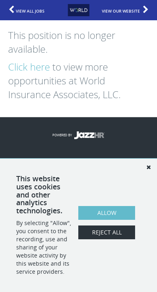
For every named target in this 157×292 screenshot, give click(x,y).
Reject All (107, 232)
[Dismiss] (148, 167)
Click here (29, 66)
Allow (106, 213)
